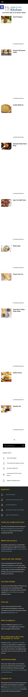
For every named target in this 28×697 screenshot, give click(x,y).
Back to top (14, 694)
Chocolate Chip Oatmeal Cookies (19, 30)
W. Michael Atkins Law (7, 505)
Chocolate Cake (17, 130)
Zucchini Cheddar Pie (18, 42)
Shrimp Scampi (16, 78)
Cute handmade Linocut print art (10, 554)
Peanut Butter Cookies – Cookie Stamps (19, 103)
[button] (2, 7)
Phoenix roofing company (14, 426)
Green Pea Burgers (17, 18)
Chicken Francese (17, 117)
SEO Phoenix (17, 689)
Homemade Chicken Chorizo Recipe (20, 54)
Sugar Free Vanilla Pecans (19, 66)
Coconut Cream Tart (18, 90)
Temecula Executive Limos (9, 271)
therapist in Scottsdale (16, 489)
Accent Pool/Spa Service (14, 296)
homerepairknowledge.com (9, 542)
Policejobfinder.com (12, 317)
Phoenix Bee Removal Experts (12, 570)
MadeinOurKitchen (19, 20)
